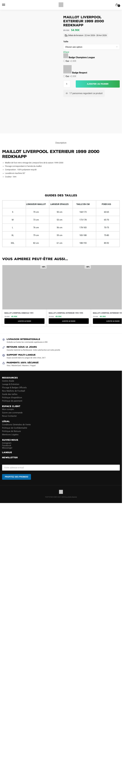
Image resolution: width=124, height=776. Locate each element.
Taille (65, 41)
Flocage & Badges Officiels (14, 387)
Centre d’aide (8, 381)
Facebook (6, 445)
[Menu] (6, 5)
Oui (70, 61)
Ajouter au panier (98, 84)
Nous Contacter (9, 416)
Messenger (7, 448)
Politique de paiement (12, 401)
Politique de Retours (11, 431)
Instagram (6, 443)
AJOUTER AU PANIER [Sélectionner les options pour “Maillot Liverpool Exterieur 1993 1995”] (68, 321)
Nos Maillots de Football (13, 391)
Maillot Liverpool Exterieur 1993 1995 (66, 313)
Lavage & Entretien (10, 384)
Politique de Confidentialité (14, 428)
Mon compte (8, 409)
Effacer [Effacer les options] (66, 52)
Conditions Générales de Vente (16, 424)
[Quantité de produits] (66, 84)
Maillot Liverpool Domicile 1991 (19, 313)
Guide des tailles (9, 394)
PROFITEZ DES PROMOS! (16, 477)
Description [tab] (60, 142)
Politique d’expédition (12, 397)
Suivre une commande (12, 412)
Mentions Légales (10, 434)
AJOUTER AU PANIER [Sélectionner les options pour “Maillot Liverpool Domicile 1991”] (24, 321)
